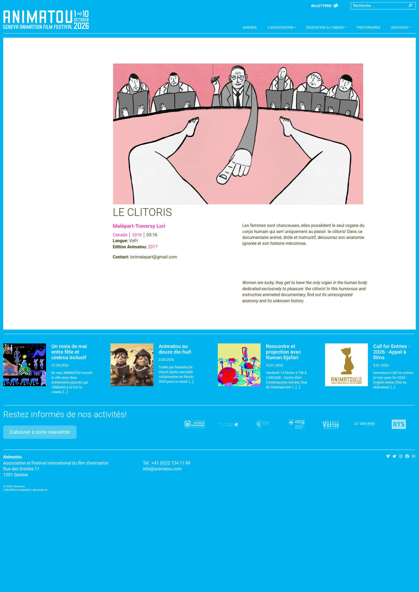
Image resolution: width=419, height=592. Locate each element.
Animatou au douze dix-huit (175, 349)
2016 (137, 234)
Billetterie (321, 6)
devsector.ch (40, 489)
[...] (65, 392)
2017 (153, 246)
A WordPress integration (17, 489)
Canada (120, 234)
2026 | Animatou (15, 486)
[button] (281, 28)
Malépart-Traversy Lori (139, 226)
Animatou (46, 19)
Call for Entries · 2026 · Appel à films (391, 352)
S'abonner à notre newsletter (39, 432)
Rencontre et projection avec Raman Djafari (283, 352)
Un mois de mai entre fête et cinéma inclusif (69, 352)
